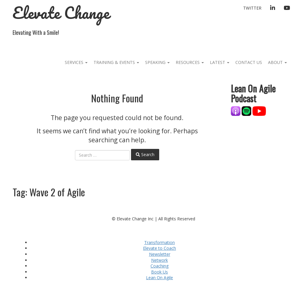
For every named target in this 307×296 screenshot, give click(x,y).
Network (159, 260)
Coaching (159, 266)
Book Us (159, 272)
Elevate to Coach (159, 248)
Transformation (159, 242)
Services (76, 62)
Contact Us (248, 62)
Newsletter (159, 254)
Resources (190, 62)
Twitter (252, 8)
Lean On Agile (159, 277)
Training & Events (116, 62)
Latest (219, 62)
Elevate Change (61, 13)
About (277, 62)
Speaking (157, 62)
